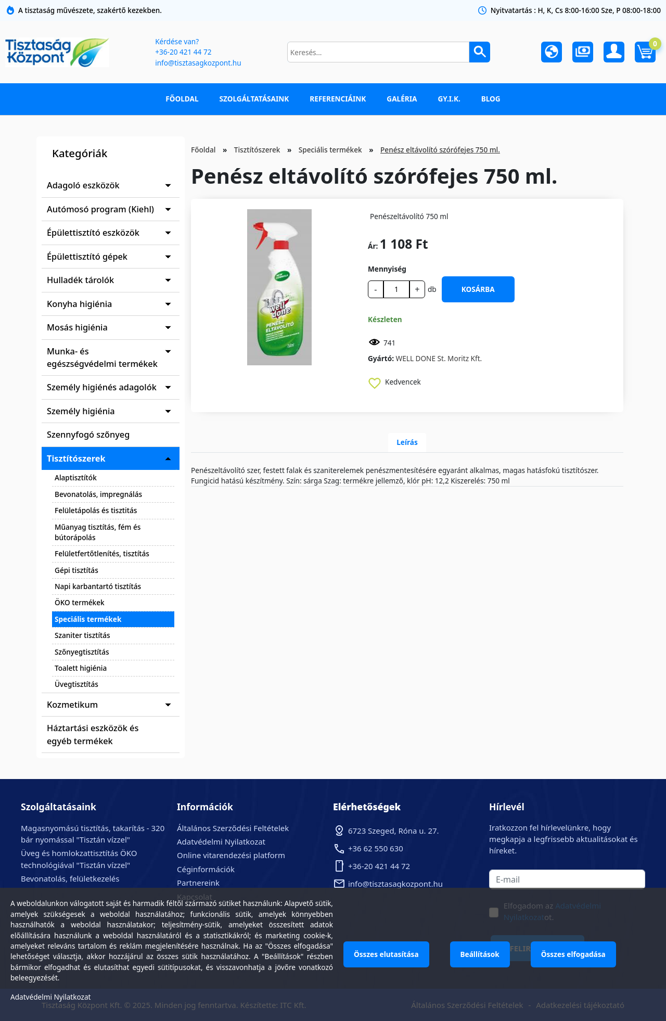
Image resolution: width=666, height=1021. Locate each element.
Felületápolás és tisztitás (96, 510)
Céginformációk (206, 869)
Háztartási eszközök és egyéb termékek (92, 734)
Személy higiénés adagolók (102, 387)
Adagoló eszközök (83, 185)
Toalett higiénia (81, 668)
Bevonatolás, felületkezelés (70, 878)
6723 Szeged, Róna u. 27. (393, 830)
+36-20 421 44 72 (183, 52)
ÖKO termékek (80, 602)
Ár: (373, 246)
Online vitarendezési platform (231, 855)
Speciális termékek (88, 619)
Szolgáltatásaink (254, 99)
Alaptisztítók (76, 477)
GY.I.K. (449, 99)
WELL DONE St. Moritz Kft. (439, 358)
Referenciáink (338, 99)
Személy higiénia (81, 411)
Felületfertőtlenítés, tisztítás (102, 553)
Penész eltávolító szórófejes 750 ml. (440, 150)
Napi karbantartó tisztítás (98, 586)
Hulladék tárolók (80, 280)
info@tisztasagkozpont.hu (198, 63)
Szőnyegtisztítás (82, 652)
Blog (491, 99)
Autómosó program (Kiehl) (100, 209)
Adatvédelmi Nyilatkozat (221, 841)
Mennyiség (387, 269)
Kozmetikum (72, 704)
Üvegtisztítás (76, 684)
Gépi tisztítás (76, 570)
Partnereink (198, 882)
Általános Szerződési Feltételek (233, 828)
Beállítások (479, 954)
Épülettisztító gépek (87, 256)
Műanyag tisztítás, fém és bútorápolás (97, 532)
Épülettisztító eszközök (93, 232)
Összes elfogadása (573, 954)
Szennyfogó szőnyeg (88, 434)
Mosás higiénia (77, 327)
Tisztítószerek (76, 458)
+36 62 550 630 (375, 848)
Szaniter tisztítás (82, 635)
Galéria (402, 99)
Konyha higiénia (79, 304)
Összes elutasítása (386, 954)
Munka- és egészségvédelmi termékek (102, 357)
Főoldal (181, 99)
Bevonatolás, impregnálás (98, 494)
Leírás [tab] (407, 442)
